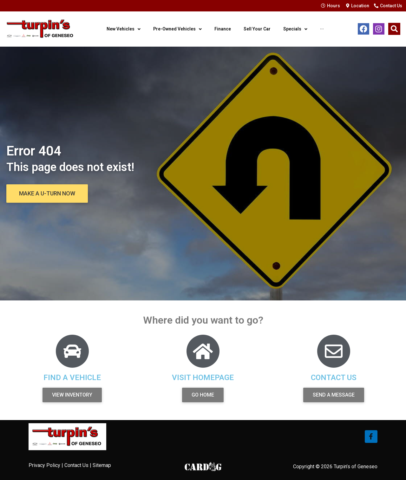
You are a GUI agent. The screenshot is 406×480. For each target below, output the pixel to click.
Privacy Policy (44, 465)
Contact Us (76, 465)
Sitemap (102, 465)
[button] (47, 193)
